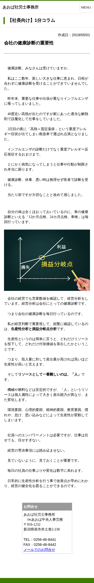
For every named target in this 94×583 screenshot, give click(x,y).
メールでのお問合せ (39, 550)
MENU (86, 7)
